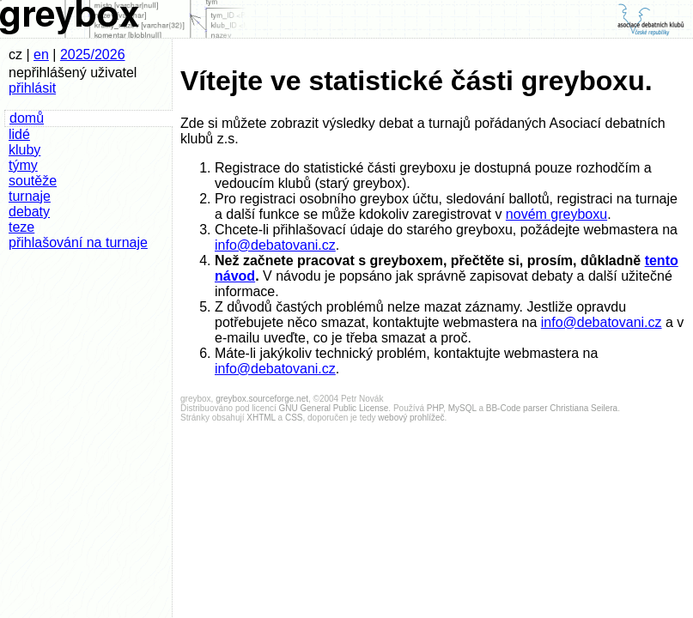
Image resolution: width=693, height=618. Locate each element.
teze (21, 227)
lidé (19, 134)
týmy (23, 165)
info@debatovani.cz (275, 245)
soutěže (33, 180)
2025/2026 (92, 54)
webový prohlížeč (411, 417)
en (41, 54)
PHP (435, 408)
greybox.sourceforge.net (262, 398)
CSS (294, 417)
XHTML (261, 417)
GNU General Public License (334, 408)
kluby (24, 149)
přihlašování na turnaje (78, 242)
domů (26, 118)
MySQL (462, 408)
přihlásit (32, 88)
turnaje (30, 196)
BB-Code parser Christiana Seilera (551, 408)
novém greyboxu (556, 214)
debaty (29, 211)
